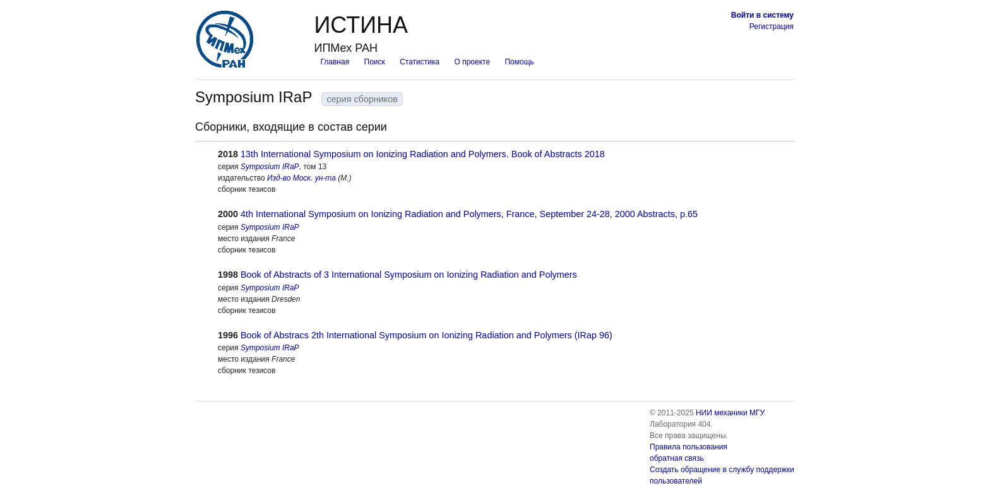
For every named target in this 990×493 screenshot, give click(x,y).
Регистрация (771, 26)
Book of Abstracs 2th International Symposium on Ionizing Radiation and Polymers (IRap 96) (426, 335)
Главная (334, 61)
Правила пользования (688, 447)
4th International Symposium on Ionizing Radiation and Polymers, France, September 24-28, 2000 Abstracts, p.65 (469, 214)
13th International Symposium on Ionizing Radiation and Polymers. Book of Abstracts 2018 (423, 154)
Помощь (519, 61)
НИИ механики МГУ (730, 412)
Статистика (419, 61)
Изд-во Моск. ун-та (301, 178)
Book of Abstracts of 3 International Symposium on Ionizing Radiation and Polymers (409, 275)
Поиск (374, 61)
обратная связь (677, 458)
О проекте (473, 61)
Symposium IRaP (270, 166)
